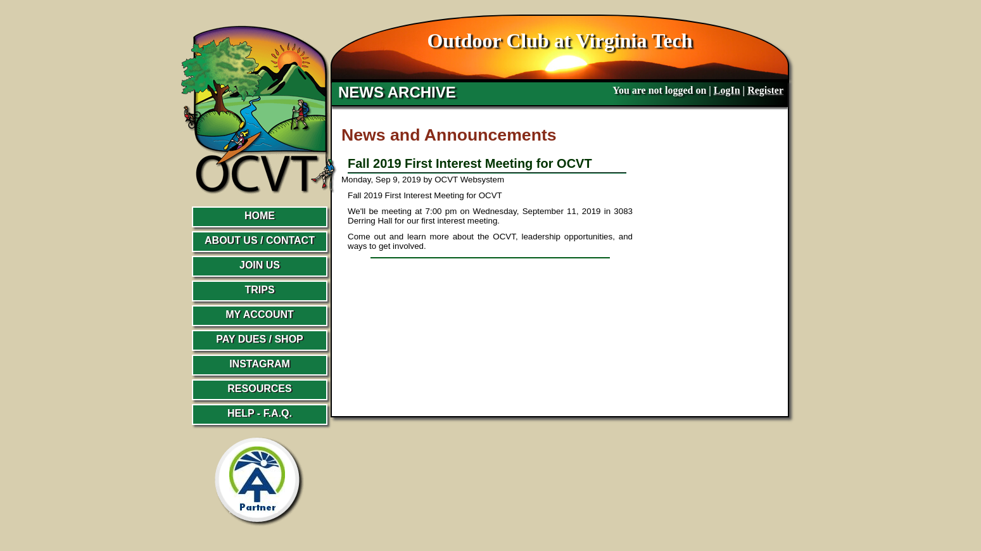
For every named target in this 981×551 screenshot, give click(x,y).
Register (765, 90)
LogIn (727, 90)
